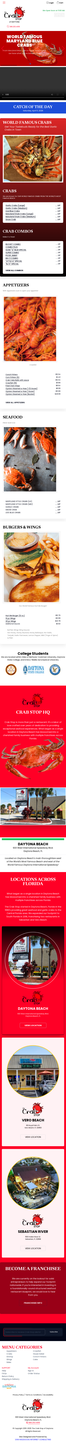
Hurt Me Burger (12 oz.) (15, 615)
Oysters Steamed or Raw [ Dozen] (20, 391)
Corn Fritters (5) (12, 377)
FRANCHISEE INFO (33, 1302)
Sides (9, 1362)
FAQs (4, 1373)
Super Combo (12, 252)
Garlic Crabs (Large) (15, 205)
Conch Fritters (12, 374)
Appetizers (11, 1351)
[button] (2, 48)
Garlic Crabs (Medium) (16, 208)
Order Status (34, 1373)
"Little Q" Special (14, 261)
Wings (9, 1359)
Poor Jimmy (11, 255)
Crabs (9, 1354)
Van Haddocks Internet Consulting (33, 1439)
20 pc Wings (11, 621)
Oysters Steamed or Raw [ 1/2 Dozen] (21, 388)
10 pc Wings (10, 618)
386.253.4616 (13, 26)
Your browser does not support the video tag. (33, 83)
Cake (35, 1359)
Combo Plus (12, 247)
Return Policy (8, 1376)
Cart (60, 2)
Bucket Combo (13, 244)
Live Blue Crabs (13, 211)
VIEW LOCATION (33, 1025)
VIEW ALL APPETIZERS (15, 402)
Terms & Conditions (33, 1395)
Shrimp (10, 1356)
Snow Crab (11, 219)
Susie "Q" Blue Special (16, 250)
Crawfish (37, 1351)
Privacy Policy (18, 1395)
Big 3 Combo (12, 258)
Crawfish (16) (11, 383)
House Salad (38, 1354)
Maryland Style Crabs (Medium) (21, 216)
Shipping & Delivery (10, 1379)
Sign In (31, 1370)
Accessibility (48, 1395)
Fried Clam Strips (13, 386)
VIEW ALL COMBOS (14, 270)
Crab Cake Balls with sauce (17, 380)
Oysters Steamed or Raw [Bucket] (20, 394)
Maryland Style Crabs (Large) (19, 214)
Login (50, 2)
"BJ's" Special (12, 264)
